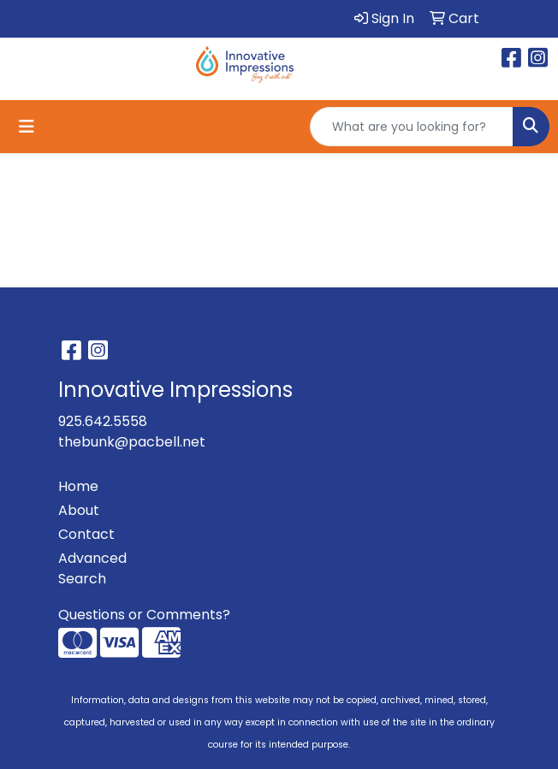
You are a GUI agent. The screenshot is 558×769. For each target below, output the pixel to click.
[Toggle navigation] (27, 127)
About (78, 510)
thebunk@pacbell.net (131, 442)
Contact (86, 534)
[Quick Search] (411, 126)
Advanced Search (92, 568)
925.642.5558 (102, 421)
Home (78, 486)
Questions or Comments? (144, 614)
